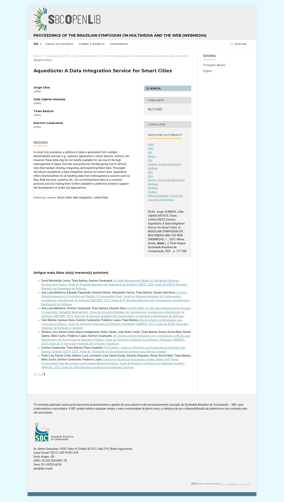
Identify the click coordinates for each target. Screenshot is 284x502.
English (207, 71)
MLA (150, 176)
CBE (150, 160)
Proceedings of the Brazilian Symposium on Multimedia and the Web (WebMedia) (120, 35)
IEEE (150, 172)
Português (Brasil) (214, 65)
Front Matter (112, 347)
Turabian (152, 192)
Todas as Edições (59, 44)
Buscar (240, 44)
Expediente (119, 44)
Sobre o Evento (92, 44)
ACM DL (155, 88)
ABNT (151, 144)
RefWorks (153, 188)
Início (38, 56)
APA (150, 152)
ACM (150, 148)
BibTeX (151, 156)
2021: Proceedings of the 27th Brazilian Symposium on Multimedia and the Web (130, 56)
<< (35, 374)
